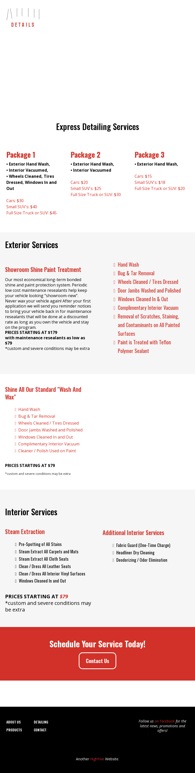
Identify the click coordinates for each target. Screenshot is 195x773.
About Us (81, 16)
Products (153, 16)
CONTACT (40, 729)
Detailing (101, 16)
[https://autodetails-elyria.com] (22, 16)
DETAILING (41, 721)
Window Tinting (127, 16)
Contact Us (176, 16)
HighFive (97, 758)
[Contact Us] (97, 660)
